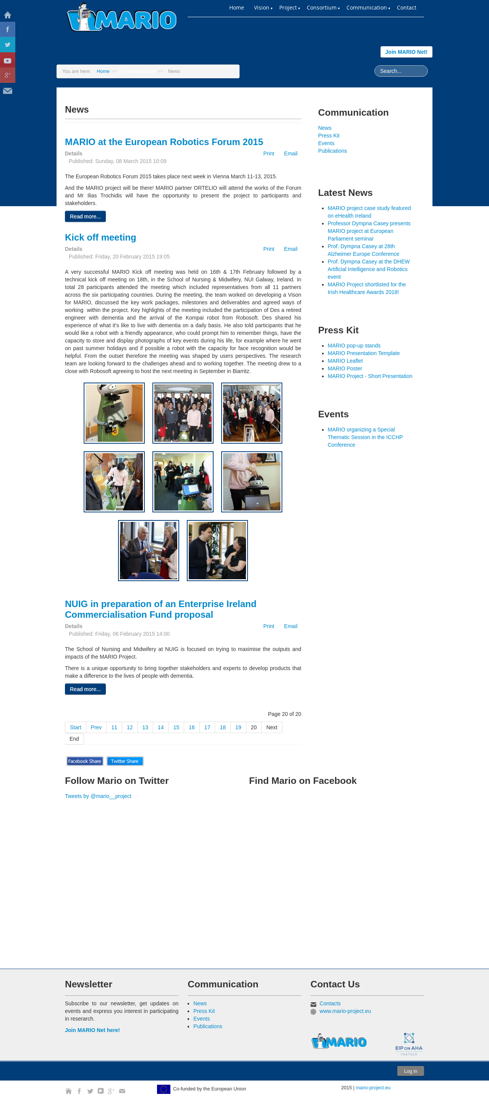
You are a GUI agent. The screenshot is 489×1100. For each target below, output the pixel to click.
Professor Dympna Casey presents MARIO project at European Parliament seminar (369, 231)
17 (207, 727)
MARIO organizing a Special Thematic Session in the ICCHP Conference (365, 437)
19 (238, 727)
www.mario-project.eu (345, 1011)
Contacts (330, 1003)
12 (130, 727)
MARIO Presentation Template (364, 353)
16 (192, 727)
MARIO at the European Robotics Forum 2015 (164, 142)
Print (266, 153)
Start (75, 727)
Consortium (322, 7)
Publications (332, 151)
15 (176, 727)
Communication (367, 7)
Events (326, 143)
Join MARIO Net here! (92, 1030)
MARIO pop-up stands (354, 345)
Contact (406, 7)
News (325, 128)
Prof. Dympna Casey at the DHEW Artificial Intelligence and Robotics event (369, 269)
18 (223, 727)
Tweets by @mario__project (98, 796)
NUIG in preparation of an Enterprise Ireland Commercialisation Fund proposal (160, 609)
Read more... (85, 216)
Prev (96, 727)
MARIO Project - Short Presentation (370, 376)
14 (161, 727)
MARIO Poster (345, 368)
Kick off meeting (100, 237)
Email (287, 153)
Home (236, 7)
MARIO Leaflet (345, 361)
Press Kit (329, 135)
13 (145, 727)
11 (114, 727)
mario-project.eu (373, 1087)
